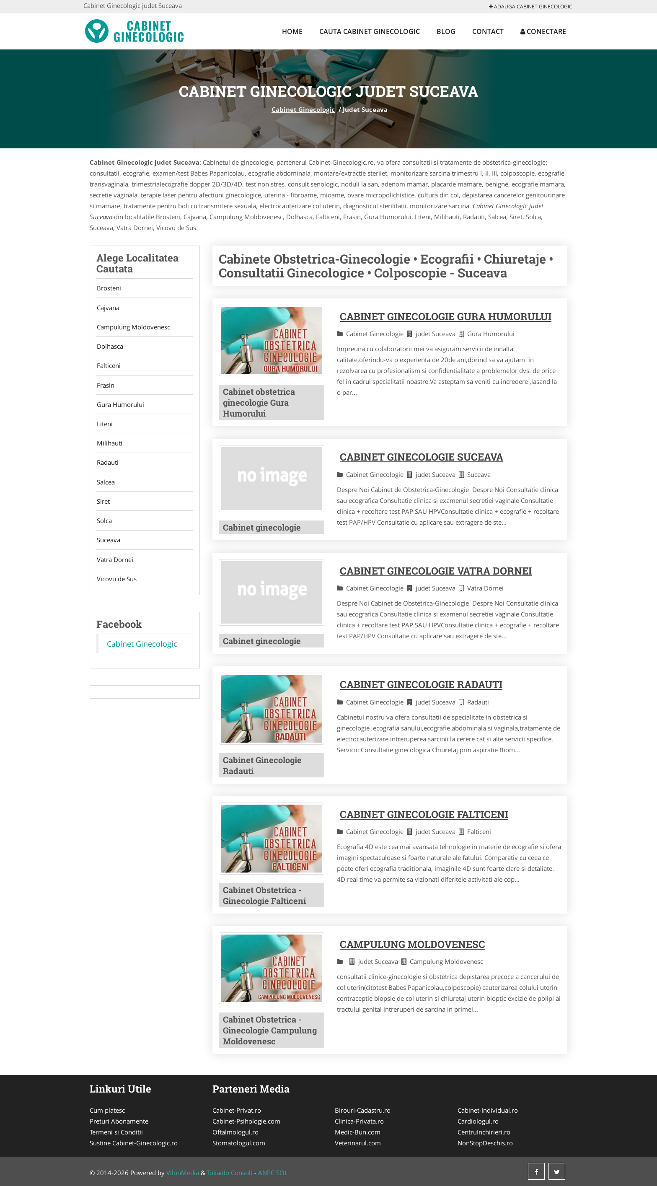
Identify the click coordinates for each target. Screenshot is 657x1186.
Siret (102, 505)
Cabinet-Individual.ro (488, 1110)
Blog (446, 31)
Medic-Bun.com (357, 1132)
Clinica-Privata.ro (359, 1121)
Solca (103, 524)
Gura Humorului (120, 406)
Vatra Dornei (114, 564)
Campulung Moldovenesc (133, 328)
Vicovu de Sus (116, 584)
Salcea (105, 485)
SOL (282, 1172)
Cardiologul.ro (478, 1121)
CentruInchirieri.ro (484, 1132)
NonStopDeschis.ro (485, 1143)
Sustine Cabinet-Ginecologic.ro (134, 1143)
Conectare (543, 31)
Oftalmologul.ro (235, 1132)
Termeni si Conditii (116, 1132)
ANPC (266, 1172)
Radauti (107, 465)
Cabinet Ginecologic (303, 109)
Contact (488, 31)
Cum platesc (107, 1110)
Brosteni (108, 288)
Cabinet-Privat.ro (236, 1110)
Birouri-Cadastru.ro (363, 1110)
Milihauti (109, 446)
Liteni (104, 426)
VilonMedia (182, 1172)
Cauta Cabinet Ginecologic (369, 31)
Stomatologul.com (238, 1143)
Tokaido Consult (230, 1172)
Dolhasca (109, 347)
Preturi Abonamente (119, 1121)
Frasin (105, 387)
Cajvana (107, 308)
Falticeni (108, 367)
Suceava (108, 544)
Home (292, 31)
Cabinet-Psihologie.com (246, 1121)
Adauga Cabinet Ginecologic (530, 6)
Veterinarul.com (358, 1143)
